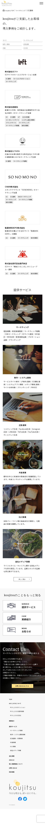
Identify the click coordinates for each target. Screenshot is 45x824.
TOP (11, 713)
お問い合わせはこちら (22, 699)
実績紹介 (12, 735)
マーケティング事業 (18, 744)
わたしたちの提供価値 (19, 725)
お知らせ (12, 774)
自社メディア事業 (17, 764)
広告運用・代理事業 (18, 752)
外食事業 (13, 756)
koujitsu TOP (10, 10)
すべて (5, 41)
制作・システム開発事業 (19, 748)
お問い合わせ (14, 782)
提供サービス (14, 740)
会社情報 (12, 770)
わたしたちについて (16, 717)
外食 (4, 50)
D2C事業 (13, 760)
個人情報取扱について (17, 778)
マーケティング (29, 41)
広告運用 (26, 45)
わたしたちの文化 (17, 729)
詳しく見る (22, 582)
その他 (26, 50)
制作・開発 (7, 45)
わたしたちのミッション (19, 721)
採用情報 (12, 786)
